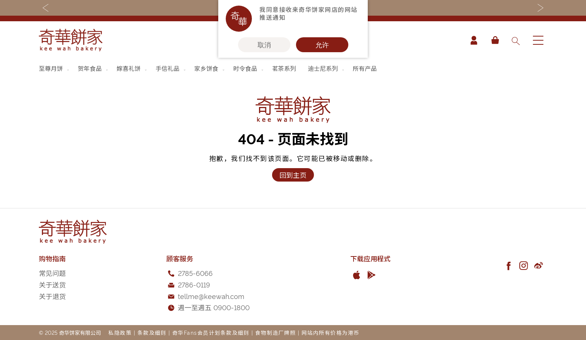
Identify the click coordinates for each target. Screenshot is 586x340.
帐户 (473, 40)
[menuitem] (54, 68)
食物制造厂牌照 (275, 332)
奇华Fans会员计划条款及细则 (211, 332)
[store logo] (70, 40)
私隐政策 (120, 332)
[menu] (293, 68)
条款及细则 (152, 332)
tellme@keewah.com (211, 295)
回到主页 (293, 174)
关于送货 (52, 284)
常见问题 (52, 272)
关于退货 (52, 295)
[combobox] (515, 40)
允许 (322, 44)
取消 (264, 44)
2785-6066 (195, 272)
